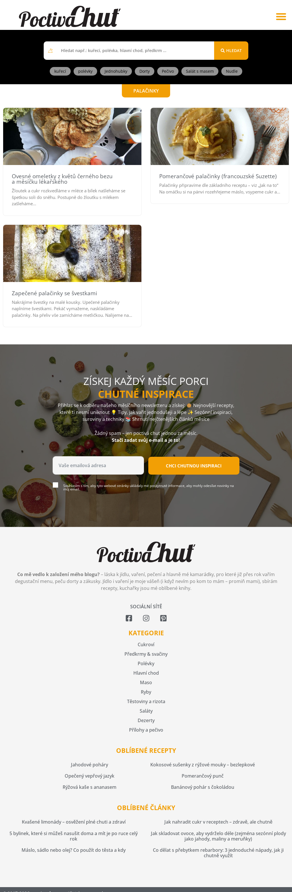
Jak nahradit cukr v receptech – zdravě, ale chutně (218, 822)
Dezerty (146, 720)
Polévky (146, 663)
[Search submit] (231, 50)
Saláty (146, 711)
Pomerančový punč (203, 776)
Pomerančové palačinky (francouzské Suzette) (218, 176)
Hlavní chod (146, 673)
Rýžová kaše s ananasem (89, 787)
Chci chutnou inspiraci (194, 466)
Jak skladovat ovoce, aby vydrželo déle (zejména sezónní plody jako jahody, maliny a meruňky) (218, 836)
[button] (281, 16)
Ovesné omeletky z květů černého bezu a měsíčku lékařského (62, 178)
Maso (146, 682)
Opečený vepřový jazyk (89, 776)
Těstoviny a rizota (146, 701)
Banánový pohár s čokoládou (202, 787)
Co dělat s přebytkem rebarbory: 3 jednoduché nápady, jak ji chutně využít (218, 853)
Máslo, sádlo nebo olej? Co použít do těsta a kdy (74, 850)
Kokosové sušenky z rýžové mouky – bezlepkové (202, 764)
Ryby (146, 692)
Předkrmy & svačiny (146, 654)
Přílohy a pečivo (146, 730)
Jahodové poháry (89, 764)
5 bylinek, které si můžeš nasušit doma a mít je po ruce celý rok (73, 836)
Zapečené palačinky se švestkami (54, 293)
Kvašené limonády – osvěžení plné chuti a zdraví (74, 822)
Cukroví (146, 644)
